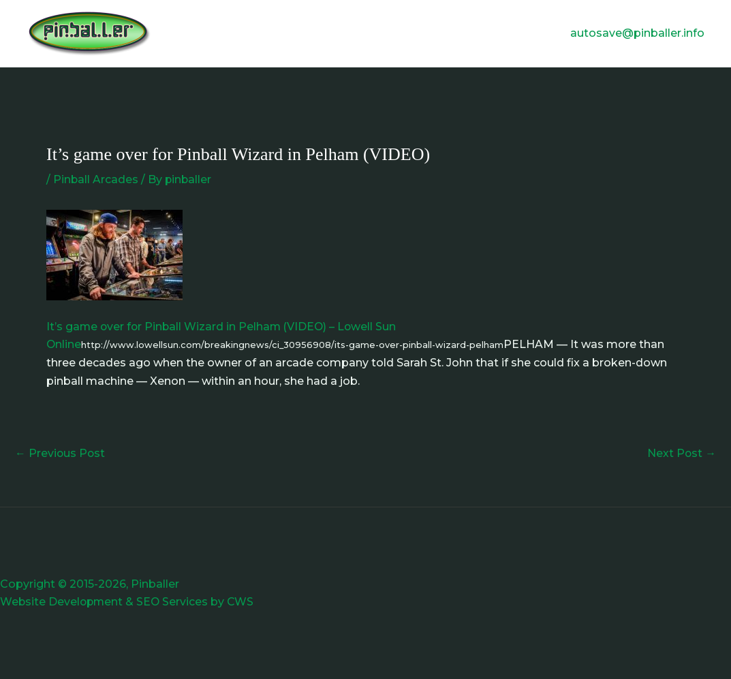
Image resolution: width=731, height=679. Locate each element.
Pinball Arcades (96, 179)
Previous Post (60, 453)
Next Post (681, 453)
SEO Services (175, 601)
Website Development (62, 601)
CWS (244, 601)
